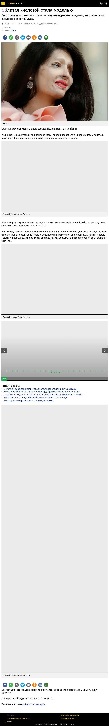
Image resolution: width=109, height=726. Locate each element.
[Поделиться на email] (28, 37)
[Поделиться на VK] (40, 37)
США (13, 23)
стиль (19, 23)
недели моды (29, 23)
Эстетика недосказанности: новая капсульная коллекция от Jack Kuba (40, 389)
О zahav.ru (10, 715)
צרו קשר (10, 721)
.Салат (20, 3)
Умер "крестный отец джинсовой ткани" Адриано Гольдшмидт (36, 397)
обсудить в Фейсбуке (34, 704)
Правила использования (70, 715)
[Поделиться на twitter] (22, 37)
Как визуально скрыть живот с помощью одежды (29, 400)
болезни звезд (51, 23)
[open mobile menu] (3, 3)
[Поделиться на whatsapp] (11, 37)
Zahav (12, 3)
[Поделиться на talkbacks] (46, 37)
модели (40, 23)
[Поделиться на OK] (34, 37)
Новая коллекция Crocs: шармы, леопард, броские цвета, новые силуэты (42, 392)
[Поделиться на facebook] (5, 37)
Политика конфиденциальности (18, 718)
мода (6, 23)
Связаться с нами (67, 718)
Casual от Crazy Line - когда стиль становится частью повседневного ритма (43, 394)
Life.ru (13, 30)
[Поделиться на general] (17, 37)
